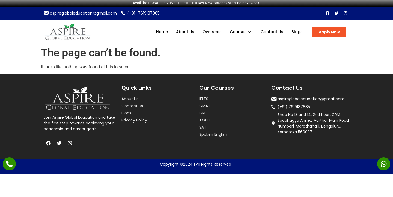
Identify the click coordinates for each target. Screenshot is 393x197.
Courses (241, 31)
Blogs (297, 31)
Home (162, 31)
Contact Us (272, 31)
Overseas (212, 31)
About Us (185, 31)
